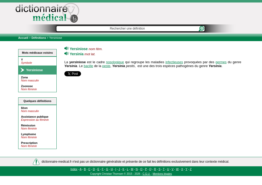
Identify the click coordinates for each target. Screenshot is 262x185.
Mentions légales (162, 173)
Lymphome (28, 134)
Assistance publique (34, 116)
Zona (24, 77)
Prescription (29, 142)
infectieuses (174, 62)
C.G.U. (146, 173)
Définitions (39, 37)
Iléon (24, 107)
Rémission (28, 125)
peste (106, 66)
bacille (88, 66)
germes (220, 62)
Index (73, 169)
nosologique (115, 62)
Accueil (23, 37)
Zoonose (27, 86)
